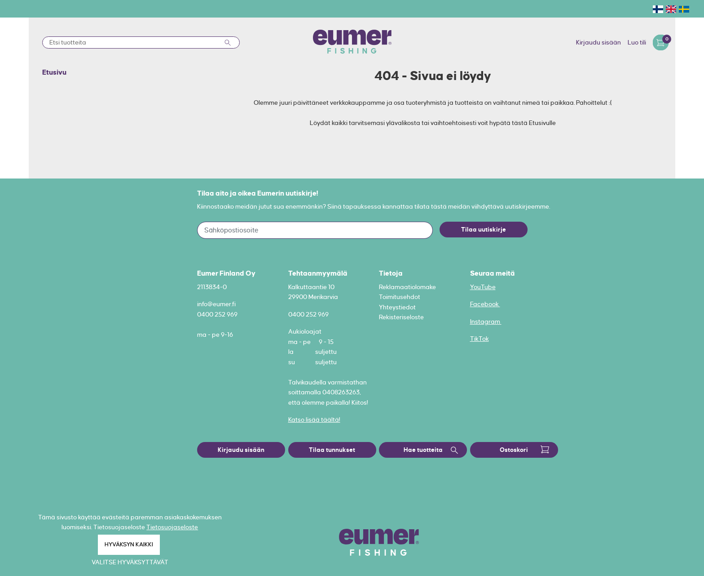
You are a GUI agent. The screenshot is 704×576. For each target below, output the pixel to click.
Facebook (485, 304)
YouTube (483, 286)
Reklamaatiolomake (407, 286)
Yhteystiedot (397, 307)
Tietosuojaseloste (172, 527)
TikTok (479, 338)
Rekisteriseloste (401, 317)
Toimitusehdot (399, 296)
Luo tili (637, 42)
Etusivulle (542, 122)
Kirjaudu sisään (598, 42)
